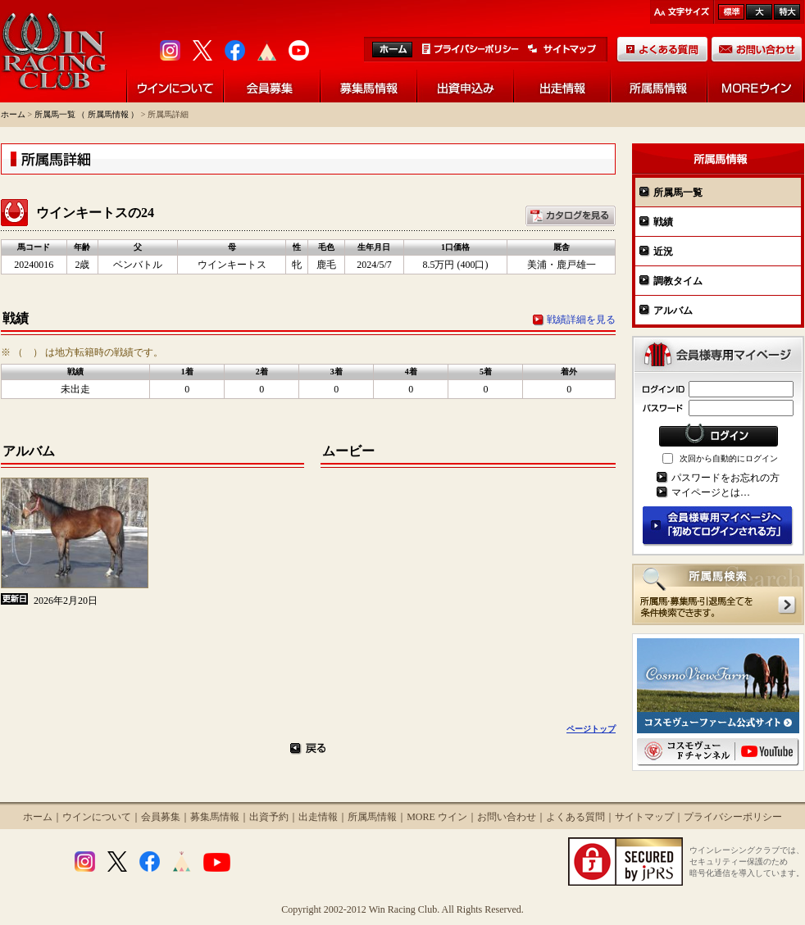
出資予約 (269, 817)
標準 (731, 12)
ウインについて (96, 817)
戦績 (663, 222)
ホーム (13, 114)
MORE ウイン (437, 817)
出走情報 (318, 817)
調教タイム (678, 281)
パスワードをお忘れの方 (725, 477)
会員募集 (160, 817)
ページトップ (591, 728)
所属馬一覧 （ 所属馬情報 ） (86, 114)
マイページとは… (710, 492)
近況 (663, 251)
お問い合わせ (506, 817)
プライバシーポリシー (733, 817)
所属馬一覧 (678, 192)
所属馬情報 (372, 817)
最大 (787, 12)
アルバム (673, 310)
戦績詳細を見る (581, 319)
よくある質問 (575, 817)
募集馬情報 (214, 817)
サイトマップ (644, 817)
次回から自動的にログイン (729, 458)
